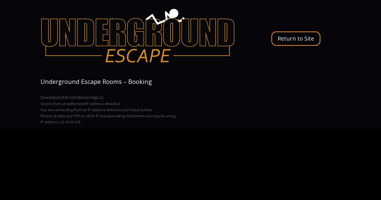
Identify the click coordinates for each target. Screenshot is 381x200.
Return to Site (296, 38)
